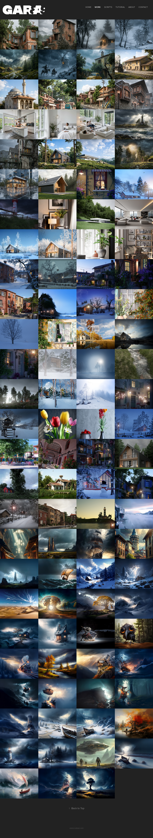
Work (98, 7)
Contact (143, 7)
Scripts (108, 7)
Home (88, 7)
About (131, 7)
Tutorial (120, 7)
